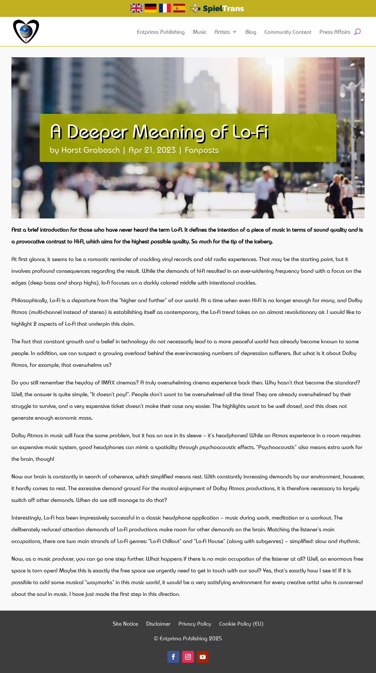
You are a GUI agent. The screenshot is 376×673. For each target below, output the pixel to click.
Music (199, 31)
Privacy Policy (194, 624)
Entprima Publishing (161, 31)
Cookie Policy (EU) (241, 624)
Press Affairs (334, 31)
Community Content (287, 31)
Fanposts (202, 149)
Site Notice (125, 624)
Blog (250, 31)
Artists (222, 31)
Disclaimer (158, 624)
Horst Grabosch (90, 149)
